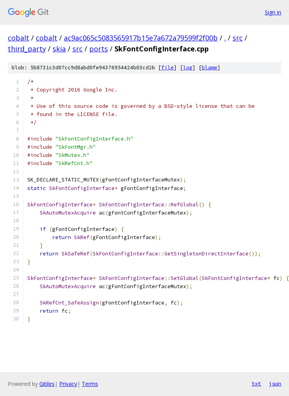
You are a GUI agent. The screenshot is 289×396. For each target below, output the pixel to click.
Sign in (273, 12)
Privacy (68, 383)
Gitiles (47, 383)
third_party (27, 48)
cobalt (18, 37)
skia (59, 48)
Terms (90, 383)
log (187, 67)
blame (209, 67)
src (238, 37)
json (275, 383)
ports (98, 48)
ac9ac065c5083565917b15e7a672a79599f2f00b (141, 37)
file (167, 67)
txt (256, 383)
